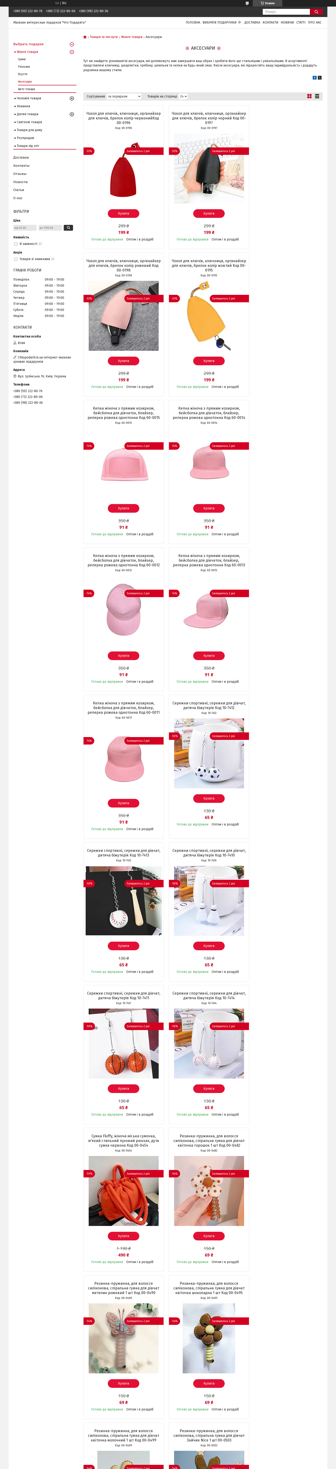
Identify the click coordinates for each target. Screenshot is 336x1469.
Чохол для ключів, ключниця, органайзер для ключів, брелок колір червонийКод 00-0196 (121, 118)
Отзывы (20, 174)
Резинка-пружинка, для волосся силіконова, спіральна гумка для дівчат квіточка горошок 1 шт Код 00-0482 (121, 860)
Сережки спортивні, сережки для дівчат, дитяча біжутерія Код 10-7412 (121, 567)
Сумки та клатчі (25, 1374)
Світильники (22, 1400)
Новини (287, 22)
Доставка (252, 22)
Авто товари (26, 89)
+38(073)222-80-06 (185, 1379)
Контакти (270, 22)
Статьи (18, 190)
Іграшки (19, 1405)
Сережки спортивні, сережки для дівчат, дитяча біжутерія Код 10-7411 (121, 710)
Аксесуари (25, 81)
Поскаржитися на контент (187, 1464)
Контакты (21, 166)
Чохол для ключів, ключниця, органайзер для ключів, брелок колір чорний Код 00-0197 (202, 118)
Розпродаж (25, 138)
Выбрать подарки (28, 44)
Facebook (257, 1364)
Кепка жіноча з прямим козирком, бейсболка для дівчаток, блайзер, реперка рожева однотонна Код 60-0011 (284, 420)
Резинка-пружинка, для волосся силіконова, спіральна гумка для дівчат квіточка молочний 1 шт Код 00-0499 (121, 1007)
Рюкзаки (24, 66)
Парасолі (20, 1384)
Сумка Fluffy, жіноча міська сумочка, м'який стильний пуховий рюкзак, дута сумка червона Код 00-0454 (284, 712)
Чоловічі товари (29, 98)
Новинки (23, 106)
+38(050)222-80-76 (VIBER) (191, 1384)
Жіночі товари (131, 37)
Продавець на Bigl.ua (168, 1460)
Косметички (22, 1379)
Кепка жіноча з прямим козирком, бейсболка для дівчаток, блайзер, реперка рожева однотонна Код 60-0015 (203, 268)
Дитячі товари (27, 114)
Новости (20, 182)
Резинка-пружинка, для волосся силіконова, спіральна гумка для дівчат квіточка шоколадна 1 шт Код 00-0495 (284, 860)
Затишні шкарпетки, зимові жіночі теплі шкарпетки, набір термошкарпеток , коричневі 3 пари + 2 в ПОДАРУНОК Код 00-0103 (284, 1157)
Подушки (20, 1395)
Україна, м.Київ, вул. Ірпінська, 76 (197, 1364)
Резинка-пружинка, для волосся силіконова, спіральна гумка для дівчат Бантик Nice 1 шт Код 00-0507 (284, 1007)
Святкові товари (29, 122)
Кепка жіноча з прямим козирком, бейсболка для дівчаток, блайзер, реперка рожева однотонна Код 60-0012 (121, 420)
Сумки (22, 59)
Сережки (20, 1420)
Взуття (22, 74)
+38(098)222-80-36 (185, 1374)
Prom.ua (190, 1456)
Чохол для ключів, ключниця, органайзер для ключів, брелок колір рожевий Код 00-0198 (284, 118)
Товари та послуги (104, 37)
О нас (18, 198)
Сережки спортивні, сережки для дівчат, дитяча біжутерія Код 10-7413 (203, 567)
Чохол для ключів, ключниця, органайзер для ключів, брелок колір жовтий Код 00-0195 (121, 265)
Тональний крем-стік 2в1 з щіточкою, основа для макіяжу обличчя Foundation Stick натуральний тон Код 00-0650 (122, 1157)
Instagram (257, 1369)
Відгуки (98, 1374)
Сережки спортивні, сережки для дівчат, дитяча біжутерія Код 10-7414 (203, 710)
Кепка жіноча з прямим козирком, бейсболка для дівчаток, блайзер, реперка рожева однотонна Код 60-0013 (203, 420)
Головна (193, 22)
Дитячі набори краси (29, 1410)
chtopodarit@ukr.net (186, 1369)
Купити (121, 214)
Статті (301, 22)
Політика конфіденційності (224, 1464)
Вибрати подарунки (220, 22)
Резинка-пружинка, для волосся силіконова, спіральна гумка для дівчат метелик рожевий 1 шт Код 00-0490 (202, 860)
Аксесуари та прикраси (31, 1415)
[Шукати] (316, 12)
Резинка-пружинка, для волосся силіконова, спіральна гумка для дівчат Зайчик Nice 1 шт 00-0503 (202, 1007)
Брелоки (20, 1431)
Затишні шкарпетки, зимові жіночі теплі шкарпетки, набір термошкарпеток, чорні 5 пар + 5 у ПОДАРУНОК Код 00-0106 (203, 1157)
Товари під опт (28, 146)
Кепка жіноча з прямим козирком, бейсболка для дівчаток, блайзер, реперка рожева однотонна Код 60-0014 (284, 268)
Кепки (18, 1390)
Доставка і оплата (105, 1369)
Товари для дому (29, 130)
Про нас (315, 22)
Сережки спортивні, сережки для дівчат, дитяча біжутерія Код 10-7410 (284, 567)
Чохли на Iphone (25, 1436)
